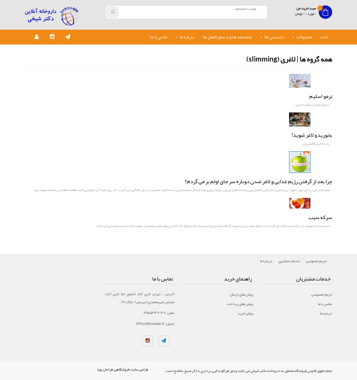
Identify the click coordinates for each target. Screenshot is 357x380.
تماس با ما (158, 37)
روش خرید (245, 313)
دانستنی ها (274, 37)
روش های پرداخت (240, 303)
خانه (324, 37)
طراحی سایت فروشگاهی (131, 369)
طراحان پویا (105, 369)
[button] (68, 37)
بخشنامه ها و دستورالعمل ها (227, 37)
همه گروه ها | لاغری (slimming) (289, 59)
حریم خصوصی (316, 261)
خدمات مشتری (289, 261)
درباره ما (186, 37)
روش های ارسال (241, 294)
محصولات (304, 37)
